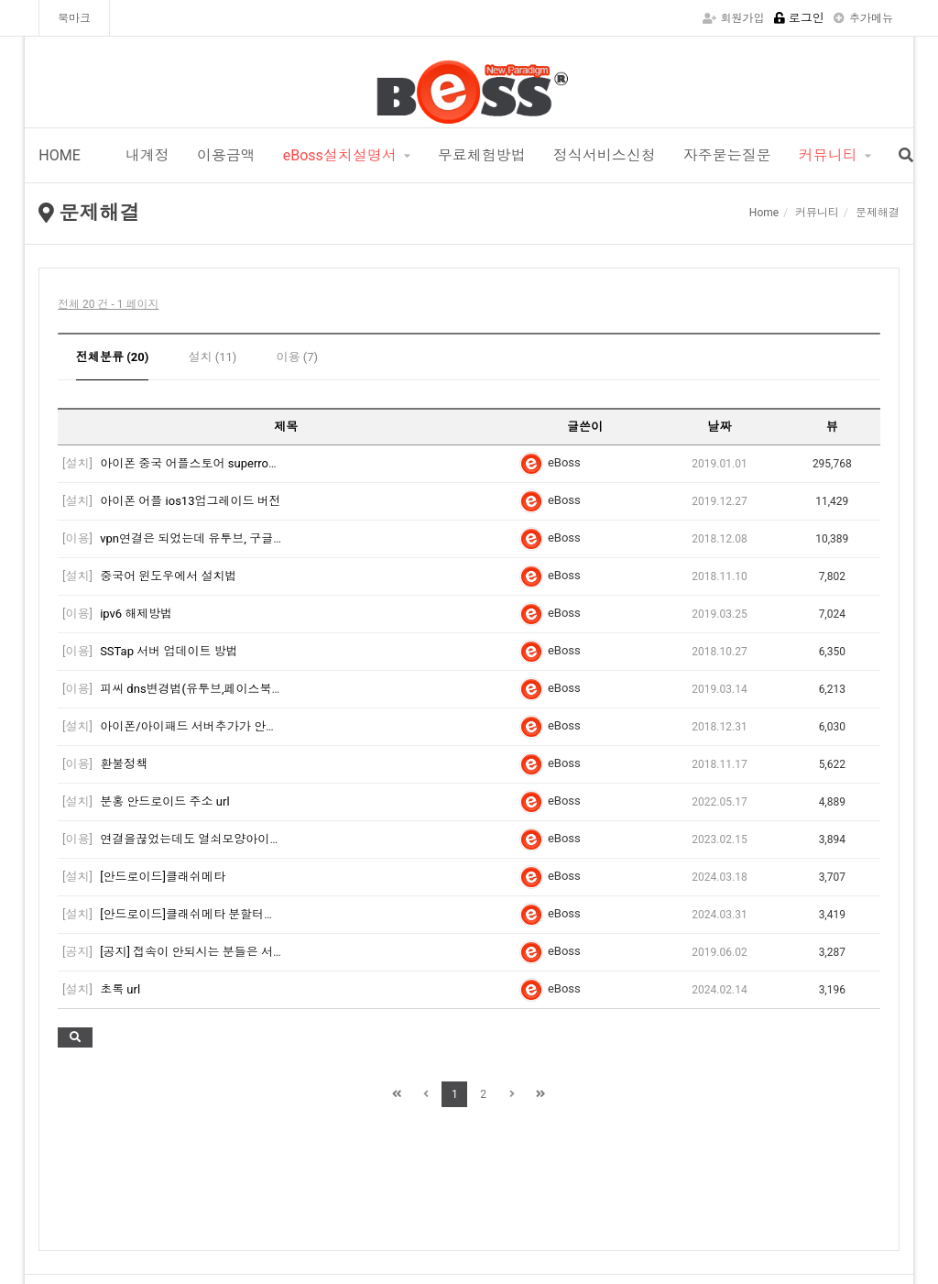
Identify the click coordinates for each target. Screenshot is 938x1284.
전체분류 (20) (112, 357)
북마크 (74, 18)
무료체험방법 (482, 155)
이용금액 (226, 155)
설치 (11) (213, 357)
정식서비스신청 (604, 155)
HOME (59, 155)
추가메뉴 (863, 18)
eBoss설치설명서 (340, 155)
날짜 (720, 426)
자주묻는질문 (727, 155)
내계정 (145, 155)
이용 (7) (298, 357)
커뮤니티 (828, 155)
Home (764, 212)
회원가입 (734, 18)
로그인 (799, 18)
